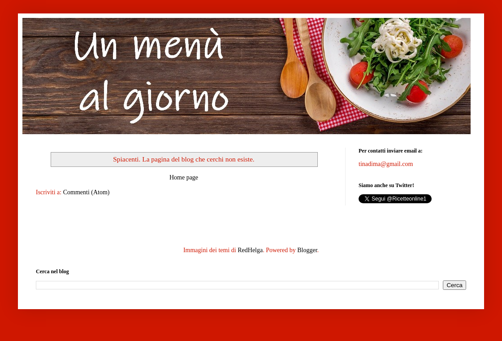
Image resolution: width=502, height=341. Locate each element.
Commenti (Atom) (86, 192)
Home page (183, 177)
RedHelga (250, 250)
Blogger (307, 250)
